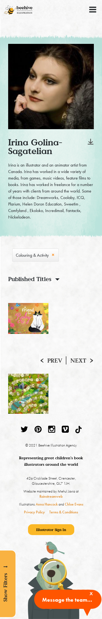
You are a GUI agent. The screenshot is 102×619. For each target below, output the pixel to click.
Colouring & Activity (32, 255)
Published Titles (29, 279)
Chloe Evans (74, 504)
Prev (54, 360)
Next (78, 360)
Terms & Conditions (63, 512)
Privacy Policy (34, 512)
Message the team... (67, 600)
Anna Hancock (47, 504)
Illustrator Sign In (51, 529)
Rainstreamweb (51, 496)
